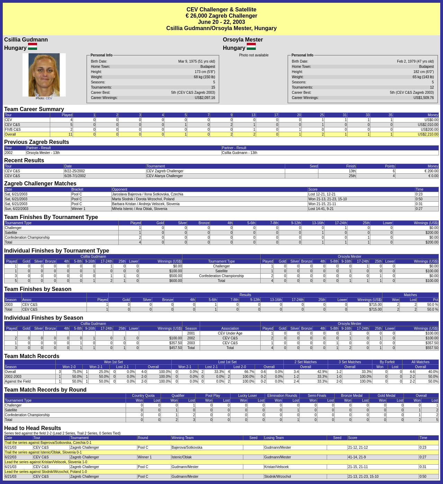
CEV (49, 98)
